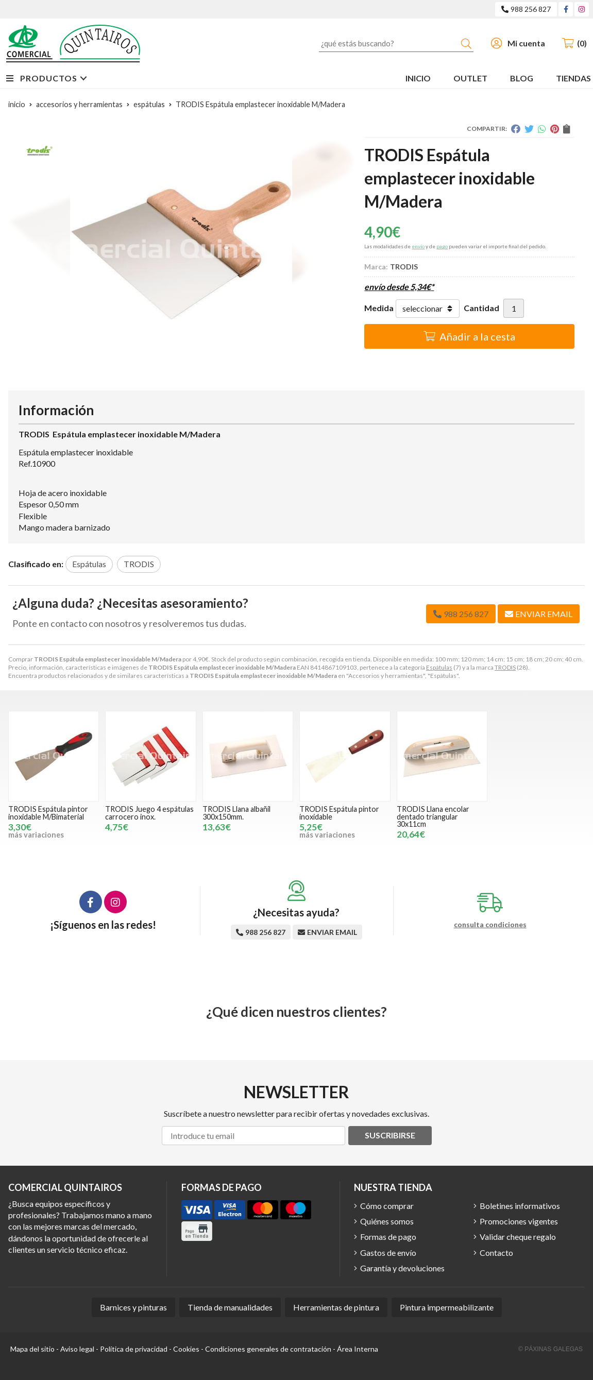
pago (442, 246)
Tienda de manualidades (230, 1307)
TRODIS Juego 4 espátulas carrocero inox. (149, 813)
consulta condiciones (490, 925)
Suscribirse (390, 1135)
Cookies (186, 1348)
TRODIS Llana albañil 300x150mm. (236, 813)
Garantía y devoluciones (402, 1268)
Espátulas (439, 667)
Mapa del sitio (32, 1348)
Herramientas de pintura (336, 1307)
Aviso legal (77, 1348)
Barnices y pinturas (133, 1307)
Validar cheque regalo (518, 1236)
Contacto (496, 1252)
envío (418, 246)
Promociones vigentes (519, 1221)
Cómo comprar (387, 1206)
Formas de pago (388, 1236)
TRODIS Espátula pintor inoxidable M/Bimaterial (48, 813)
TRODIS (505, 667)
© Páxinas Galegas (550, 1349)
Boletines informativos (520, 1206)
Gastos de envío (388, 1252)
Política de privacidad (133, 1348)
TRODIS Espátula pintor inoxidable (339, 813)
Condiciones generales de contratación (268, 1348)
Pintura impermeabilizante (447, 1307)
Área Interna (357, 1348)
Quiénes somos (387, 1221)
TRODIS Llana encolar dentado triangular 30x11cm (433, 816)
